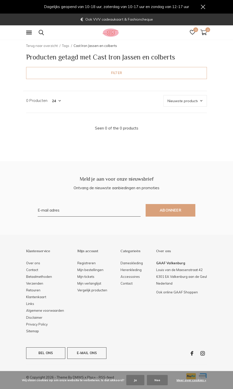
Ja (135, 380)
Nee (157, 380)
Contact (32, 270)
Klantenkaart (36, 297)
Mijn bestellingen (90, 270)
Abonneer (170, 210)
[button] (30, 33)
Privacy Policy (37, 324)
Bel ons (45, 353)
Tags (65, 46)
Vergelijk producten (92, 290)
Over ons (33, 263)
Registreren (86, 263)
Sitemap (32, 331)
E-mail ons (87, 353)
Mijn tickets (85, 277)
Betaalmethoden (39, 277)
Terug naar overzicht (42, 46)
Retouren (33, 290)
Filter (116, 73)
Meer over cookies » (191, 380)
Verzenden (34, 284)
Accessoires (130, 277)
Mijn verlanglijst (89, 284)
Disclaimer (34, 317)
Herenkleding (131, 270)
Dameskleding (132, 263)
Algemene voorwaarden (45, 311)
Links (30, 304)
